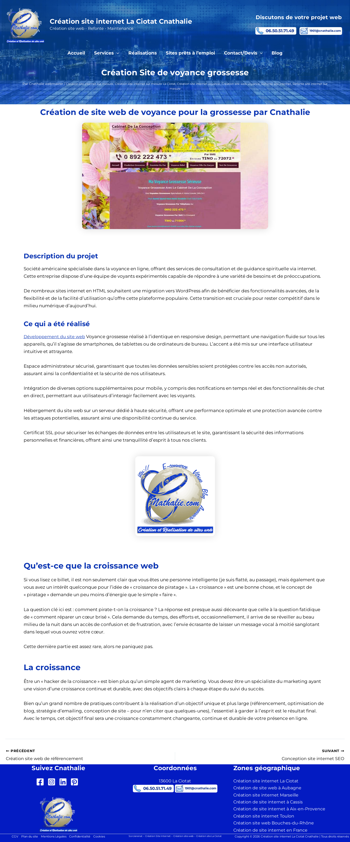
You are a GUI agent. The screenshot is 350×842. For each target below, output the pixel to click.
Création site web (184, 836)
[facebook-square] (41, 782)
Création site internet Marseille (265, 795)
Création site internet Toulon (263, 816)
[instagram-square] (53, 782)
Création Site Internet (154, 836)
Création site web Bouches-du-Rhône (273, 823)
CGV (10, 837)
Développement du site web (56, 336)
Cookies (103, 837)
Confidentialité (82, 837)
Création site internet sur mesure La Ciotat (153, 84)
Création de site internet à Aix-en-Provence (279, 809)
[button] (116, 53)
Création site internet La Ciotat (265, 780)
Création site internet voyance (212, 84)
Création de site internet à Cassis (268, 801)
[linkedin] (64, 782)
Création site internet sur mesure (91, 84)
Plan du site (27, 837)
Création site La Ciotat (213, 836)
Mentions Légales (53, 837)
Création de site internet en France (270, 830)
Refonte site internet (298, 84)
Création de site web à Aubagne (267, 787)
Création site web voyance (259, 84)
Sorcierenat (130, 836)
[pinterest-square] (75, 782)
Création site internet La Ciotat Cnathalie (121, 21)
